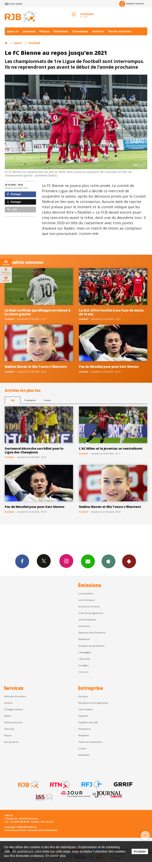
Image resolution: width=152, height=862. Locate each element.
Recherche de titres (89, 606)
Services (98, 31)
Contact (82, 748)
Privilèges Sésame (13, 709)
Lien (12, 209)
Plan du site (47, 822)
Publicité (83, 716)
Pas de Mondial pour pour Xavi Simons (109, 366)
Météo (7, 716)
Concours (83, 672)
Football (34, 43)
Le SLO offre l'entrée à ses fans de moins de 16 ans (111, 312)
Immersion (84, 626)
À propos (83, 696)
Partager (14, 194)
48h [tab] (13, 400)
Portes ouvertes (119, 31)
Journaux (29, 31)
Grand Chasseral (87, 619)
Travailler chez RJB (88, 722)
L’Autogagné (84, 652)
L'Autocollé (84, 659)
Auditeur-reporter (131, 4)
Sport (18, 43)
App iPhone (108, 561)
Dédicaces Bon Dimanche (91, 632)
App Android (129, 561)
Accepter (140, 851)
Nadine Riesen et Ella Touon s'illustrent (36, 366)
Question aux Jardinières (91, 645)
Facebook (22, 561)
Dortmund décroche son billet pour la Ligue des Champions (34, 450)
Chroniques (80, 31)
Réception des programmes (93, 703)
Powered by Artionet (15, 830)
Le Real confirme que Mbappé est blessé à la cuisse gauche (37, 312)
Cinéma (8, 703)
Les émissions (85, 593)
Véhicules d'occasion (15, 696)
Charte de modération (90, 742)
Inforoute (9, 729)
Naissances (84, 639)
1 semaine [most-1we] (30, 400)
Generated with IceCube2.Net (42, 830)
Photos (44, 31)
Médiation (83, 735)
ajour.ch (12, 31)
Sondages (83, 665)
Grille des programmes (90, 613)
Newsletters (88, 561)
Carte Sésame (85, 709)
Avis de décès (11, 742)
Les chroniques (86, 600)
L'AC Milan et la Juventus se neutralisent (110, 448)
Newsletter (84, 755)
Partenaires (84, 729)
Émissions (61, 31)
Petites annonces (13, 722)
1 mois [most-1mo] (47, 400)
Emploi (7, 735)
